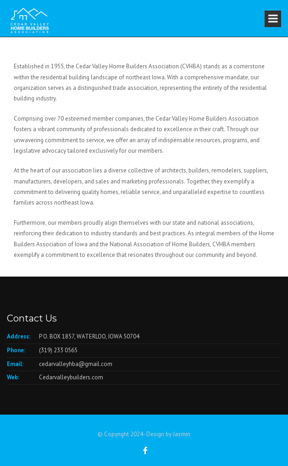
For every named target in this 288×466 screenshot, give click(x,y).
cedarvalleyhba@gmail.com (75, 364)
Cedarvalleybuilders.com (71, 377)
